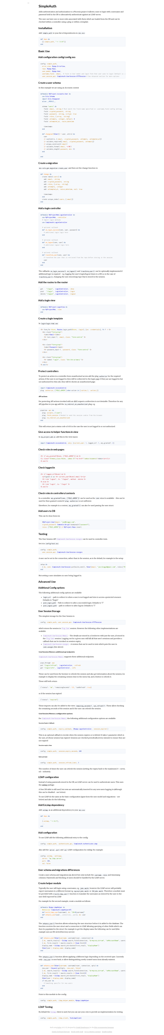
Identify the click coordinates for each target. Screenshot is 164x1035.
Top (9, 31)
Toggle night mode (93, 1032)
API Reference (12, 25)
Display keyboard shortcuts (76, 1032)
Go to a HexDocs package (108, 1032)
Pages (7, 16)
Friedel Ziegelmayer (98, 1027)
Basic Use (11, 36)
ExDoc (75, 1027)
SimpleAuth (12, 8)
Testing (10, 38)
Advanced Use (13, 41)
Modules (8, 19)
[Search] (15, 3)
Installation (12, 34)
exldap (60, 785)
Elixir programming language (119, 1027)
